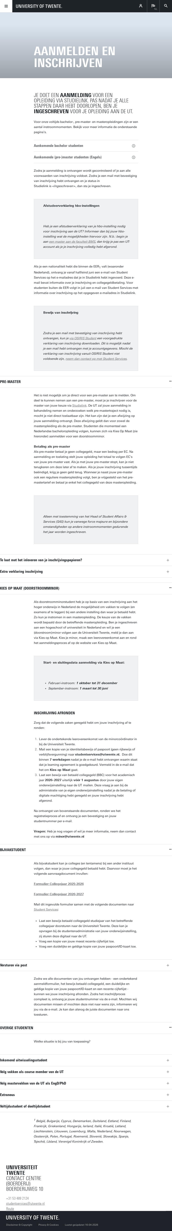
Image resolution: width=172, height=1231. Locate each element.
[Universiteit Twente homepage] (33, 1217)
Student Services (46, 909)
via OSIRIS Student (83, 338)
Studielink (79, 405)
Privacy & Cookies (48, 1224)
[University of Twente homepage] (39, 6)
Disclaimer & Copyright (19, 1224)
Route (10, 1208)
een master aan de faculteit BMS (72, 241)
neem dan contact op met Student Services (96, 359)
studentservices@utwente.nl (25, 1203)
